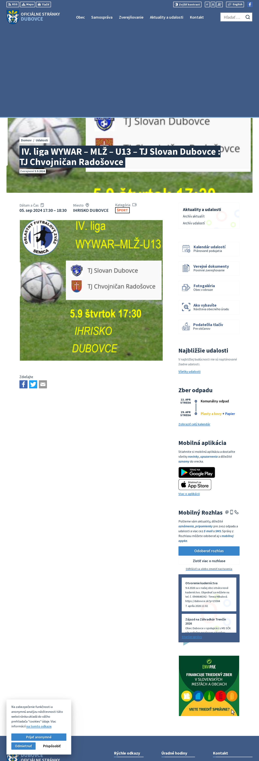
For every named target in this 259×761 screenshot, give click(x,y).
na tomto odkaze (38, 726)
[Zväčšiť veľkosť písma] (219, 4)
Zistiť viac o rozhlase (209, 471)
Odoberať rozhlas (209, 461)
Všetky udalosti (189, 282)
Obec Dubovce (39, 684)
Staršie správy (192, 547)
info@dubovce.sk (225, 712)
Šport (122, 120)
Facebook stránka (226, 716)
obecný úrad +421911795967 (233, 707)
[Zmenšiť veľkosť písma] (207, 4)
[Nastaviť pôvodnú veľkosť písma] (213, 4)
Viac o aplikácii (189, 404)
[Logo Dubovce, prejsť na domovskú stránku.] (33, 17)
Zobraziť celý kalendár (194, 335)
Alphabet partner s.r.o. (59, 680)
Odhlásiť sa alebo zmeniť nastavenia (209, 479)
